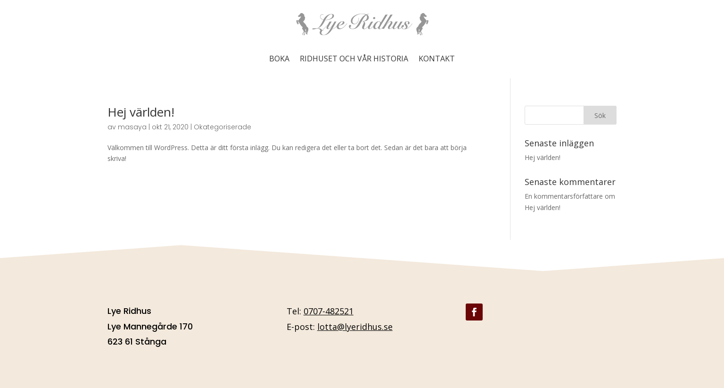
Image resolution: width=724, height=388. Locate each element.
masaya (132, 127)
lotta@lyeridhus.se (355, 326)
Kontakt (437, 58)
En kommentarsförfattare (564, 196)
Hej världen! (140, 111)
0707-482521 (329, 311)
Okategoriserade (222, 127)
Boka (279, 58)
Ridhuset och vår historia (354, 58)
